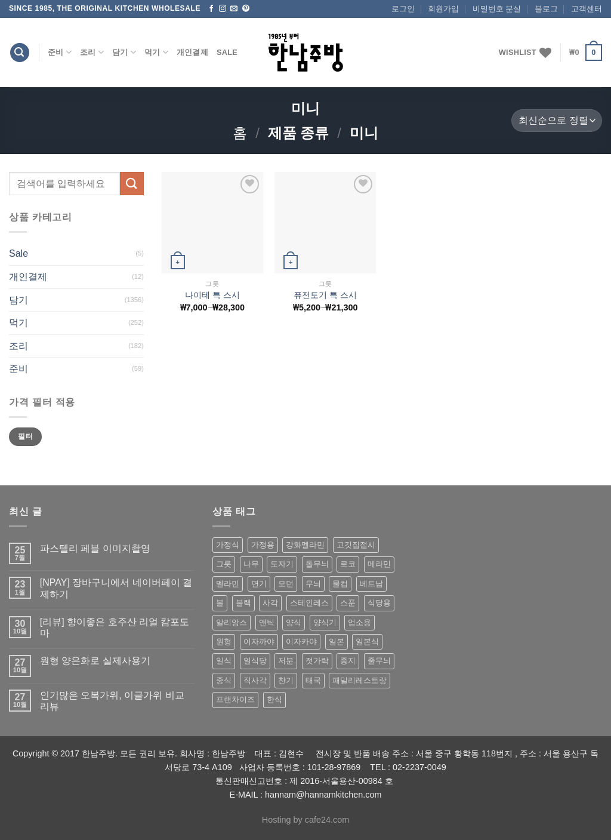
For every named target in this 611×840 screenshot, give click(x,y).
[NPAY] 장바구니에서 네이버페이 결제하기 (116, 588)
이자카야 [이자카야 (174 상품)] (301, 641)
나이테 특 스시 (212, 295)
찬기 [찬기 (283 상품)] (286, 680)
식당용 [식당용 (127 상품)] (379, 602)
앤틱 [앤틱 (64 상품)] (266, 622)
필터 (25, 436)
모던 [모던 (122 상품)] (286, 583)
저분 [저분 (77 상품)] (286, 660)
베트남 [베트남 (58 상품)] (371, 583)
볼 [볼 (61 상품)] (220, 602)
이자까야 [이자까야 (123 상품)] (258, 641)
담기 (124, 52)
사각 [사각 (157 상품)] (270, 602)
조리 (92, 52)
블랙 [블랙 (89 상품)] (243, 602)
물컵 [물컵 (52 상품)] (340, 583)
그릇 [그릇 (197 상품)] (224, 563)
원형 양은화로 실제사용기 (95, 661)
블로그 (546, 8)
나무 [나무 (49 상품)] (251, 563)
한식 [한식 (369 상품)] (274, 699)
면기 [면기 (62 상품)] (259, 583)
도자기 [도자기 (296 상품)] (282, 563)
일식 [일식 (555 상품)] (224, 660)
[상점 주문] (556, 121)
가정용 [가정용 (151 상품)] (262, 544)
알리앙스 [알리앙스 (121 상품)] (231, 622)
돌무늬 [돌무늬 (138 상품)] (317, 563)
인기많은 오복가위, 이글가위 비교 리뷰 (112, 701)
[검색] (19, 53)
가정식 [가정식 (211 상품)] (227, 544)
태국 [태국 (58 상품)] (313, 680)
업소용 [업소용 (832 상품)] (359, 622)
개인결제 (192, 52)
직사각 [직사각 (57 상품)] (255, 680)
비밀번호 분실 (497, 8)
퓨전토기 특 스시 (325, 295)
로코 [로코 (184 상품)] (348, 563)
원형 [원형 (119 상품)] (224, 641)
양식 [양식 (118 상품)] (293, 622)
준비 (60, 52)
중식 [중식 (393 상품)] (224, 680)
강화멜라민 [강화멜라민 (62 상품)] (305, 544)
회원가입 (443, 8)
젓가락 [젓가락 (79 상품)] (317, 660)
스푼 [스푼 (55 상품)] (348, 602)
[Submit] (132, 183)
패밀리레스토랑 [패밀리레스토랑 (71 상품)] (359, 680)
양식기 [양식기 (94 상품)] (325, 622)
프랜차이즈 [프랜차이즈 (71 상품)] (235, 699)
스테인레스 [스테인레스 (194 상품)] (309, 602)
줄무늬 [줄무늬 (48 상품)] (379, 660)
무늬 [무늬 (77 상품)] (313, 583)
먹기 (156, 52)
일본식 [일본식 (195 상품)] (367, 641)
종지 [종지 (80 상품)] (348, 660)
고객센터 (586, 8)
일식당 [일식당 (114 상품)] (255, 660)
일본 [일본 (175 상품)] (336, 641)
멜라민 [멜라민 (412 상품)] (227, 583)
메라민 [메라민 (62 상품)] (379, 563)
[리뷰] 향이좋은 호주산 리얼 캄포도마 (115, 627)
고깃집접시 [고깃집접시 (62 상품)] (356, 544)
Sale (227, 52)
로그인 (403, 8)
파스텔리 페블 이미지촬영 (95, 548)
